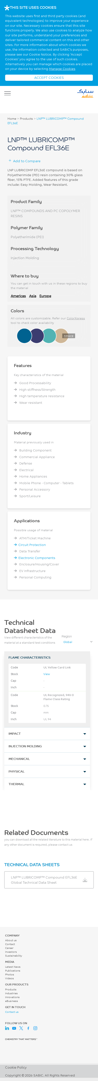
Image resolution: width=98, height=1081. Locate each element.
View (46, 674)
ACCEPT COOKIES (49, 77)
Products (26, 119)
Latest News (13, 966)
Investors (11, 951)
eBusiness (11, 1001)
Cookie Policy (16, 1067)
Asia (32, 295)
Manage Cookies (62, 69)
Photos (9, 974)
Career (9, 948)
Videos (9, 978)
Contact (10, 944)
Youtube (14, 1028)
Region (67, 636)
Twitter (21, 1028)
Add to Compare (26, 161)
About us (11, 940)
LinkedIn (7, 1028)
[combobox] (78, 642)
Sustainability (13, 955)
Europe (45, 295)
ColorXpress (76, 318)
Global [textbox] (67, 642)
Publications (12, 970)
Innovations (12, 997)
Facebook (28, 1028)
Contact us (12, 1011)
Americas (18, 295)
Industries (11, 993)
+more (68, 336)
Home (11, 119)
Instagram (35, 1028)
